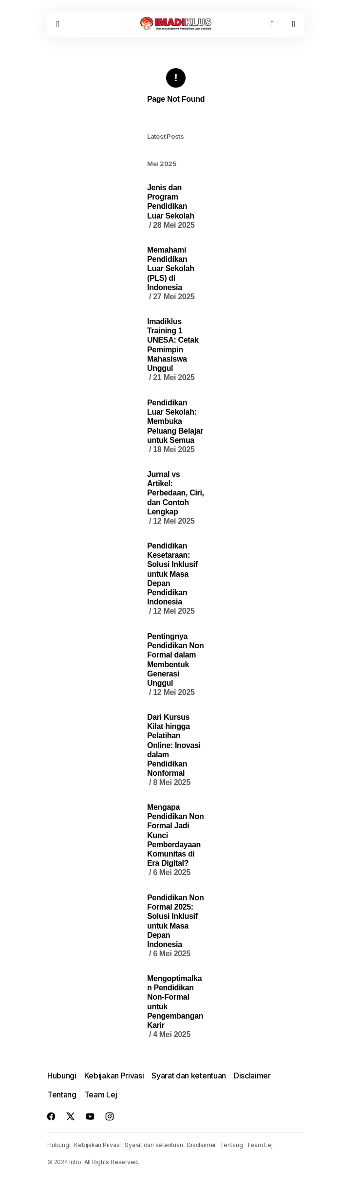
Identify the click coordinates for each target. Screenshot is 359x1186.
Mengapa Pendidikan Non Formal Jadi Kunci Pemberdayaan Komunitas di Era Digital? (175, 840)
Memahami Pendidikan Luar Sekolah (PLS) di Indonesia (171, 273)
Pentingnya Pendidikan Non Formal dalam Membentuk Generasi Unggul (175, 664)
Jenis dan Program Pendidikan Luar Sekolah (171, 206)
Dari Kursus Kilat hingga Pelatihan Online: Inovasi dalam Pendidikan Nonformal (174, 750)
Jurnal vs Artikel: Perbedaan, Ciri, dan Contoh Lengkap (175, 498)
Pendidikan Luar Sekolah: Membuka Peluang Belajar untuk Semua (175, 426)
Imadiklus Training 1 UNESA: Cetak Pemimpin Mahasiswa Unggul (173, 349)
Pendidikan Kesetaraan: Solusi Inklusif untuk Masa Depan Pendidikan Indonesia (172, 579)
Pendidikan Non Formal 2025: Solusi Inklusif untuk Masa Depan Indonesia (175, 926)
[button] (58, 24)
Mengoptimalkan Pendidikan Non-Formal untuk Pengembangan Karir (175, 1006)
